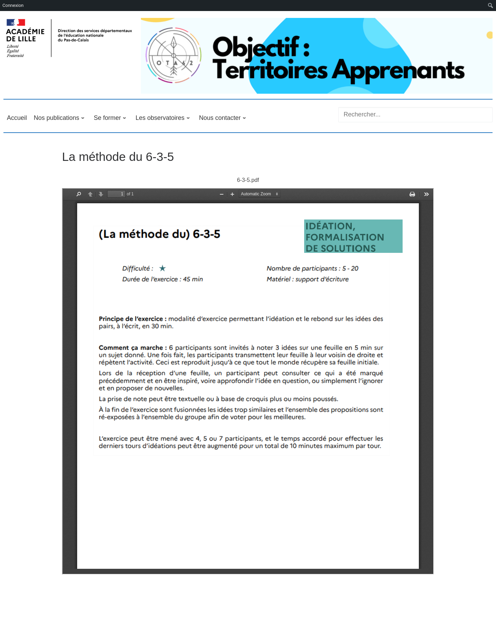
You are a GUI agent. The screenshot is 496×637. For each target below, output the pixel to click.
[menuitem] (490, 5)
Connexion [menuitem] (12, 5)
